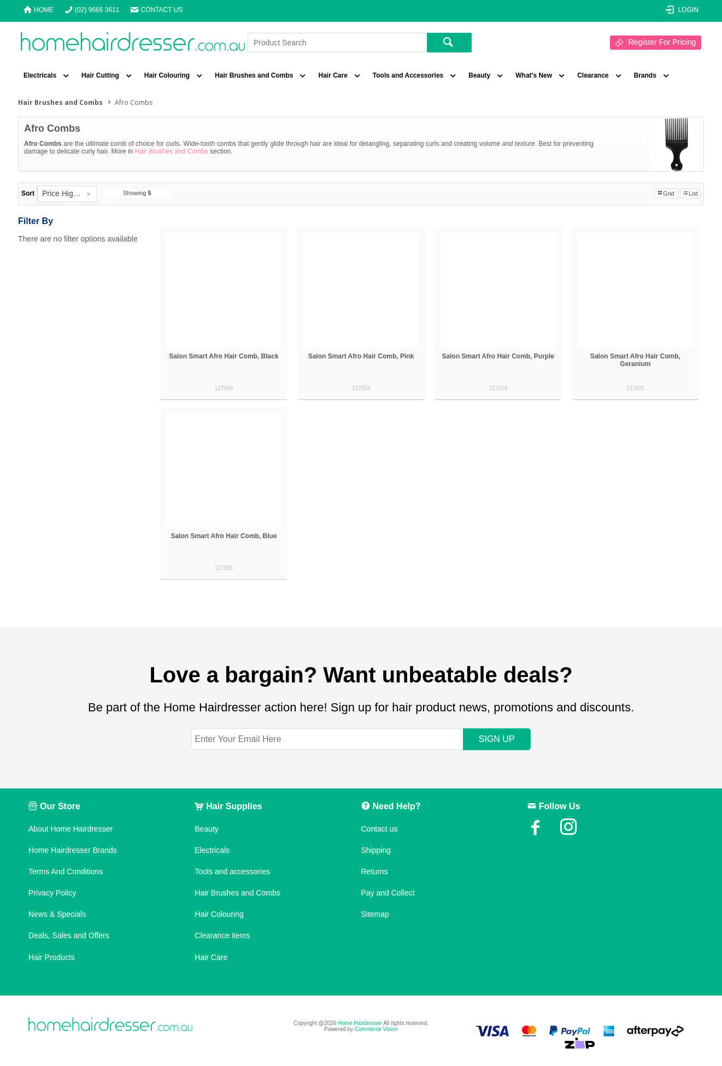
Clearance (592, 75)
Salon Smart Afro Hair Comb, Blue (224, 536)
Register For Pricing (662, 42)
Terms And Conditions (65, 871)
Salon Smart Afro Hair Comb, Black (223, 356)
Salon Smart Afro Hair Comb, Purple (498, 356)
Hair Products (51, 957)
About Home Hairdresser (70, 828)
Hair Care (332, 75)
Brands (645, 75)
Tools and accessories (232, 871)
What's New (533, 75)
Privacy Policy (52, 892)
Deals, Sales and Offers (68, 935)
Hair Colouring (167, 75)
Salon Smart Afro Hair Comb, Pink (361, 356)
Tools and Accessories (408, 75)
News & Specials (57, 914)
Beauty (479, 75)
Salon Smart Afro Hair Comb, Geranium (635, 360)
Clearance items (222, 935)
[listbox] (67, 194)
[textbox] (337, 42)
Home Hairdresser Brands (72, 850)
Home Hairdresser (360, 1023)
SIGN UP (497, 739)
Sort (27, 193)
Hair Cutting (100, 75)
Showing (137, 193)
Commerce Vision (376, 1029)
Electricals (40, 75)
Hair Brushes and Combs (254, 75)
